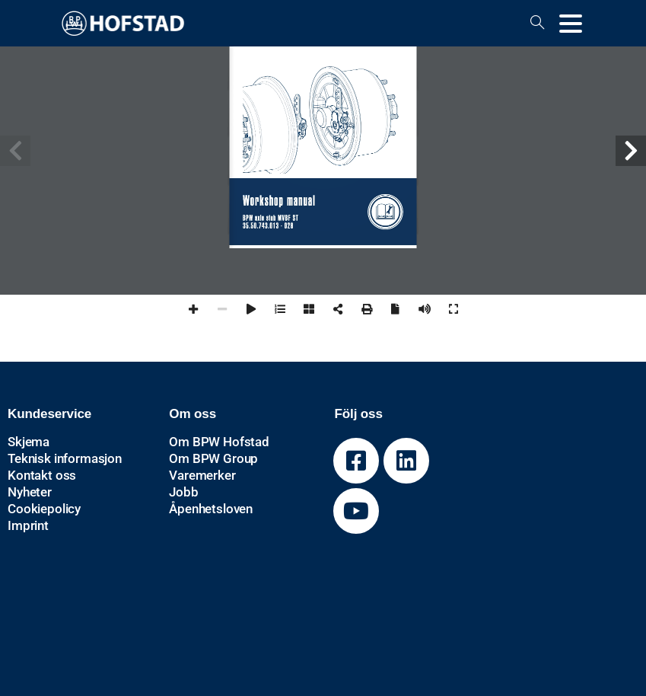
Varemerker (202, 475)
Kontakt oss (42, 475)
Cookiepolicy (44, 508)
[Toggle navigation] (570, 24)
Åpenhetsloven (211, 508)
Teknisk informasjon (65, 458)
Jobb (183, 492)
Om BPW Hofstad (219, 441)
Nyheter (30, 492)
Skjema (28, 441)
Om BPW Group (213, 458)
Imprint (28, 525)
